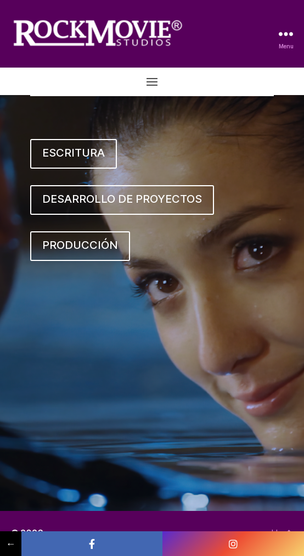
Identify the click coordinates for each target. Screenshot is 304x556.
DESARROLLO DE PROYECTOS (122, 198)
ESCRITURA (73, 152)
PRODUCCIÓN (80, 245)
